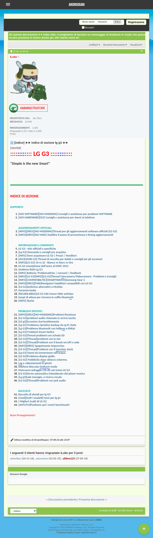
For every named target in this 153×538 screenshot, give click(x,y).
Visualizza (135, 44)
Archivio (138, 510)
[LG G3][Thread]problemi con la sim (39, 339)
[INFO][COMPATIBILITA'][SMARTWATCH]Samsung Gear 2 (51, 280)
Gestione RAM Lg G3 (30, 269)
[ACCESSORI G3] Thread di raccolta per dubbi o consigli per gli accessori (60, 259)
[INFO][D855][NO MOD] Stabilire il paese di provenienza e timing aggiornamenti (65, 235)
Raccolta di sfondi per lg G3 (34, 394)
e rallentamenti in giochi (35, 363)
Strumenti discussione (114, 44)
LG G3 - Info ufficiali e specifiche (37, 248)
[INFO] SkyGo (26, 300)
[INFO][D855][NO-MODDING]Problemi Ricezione (47, 314)
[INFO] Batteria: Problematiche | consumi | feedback (49, 273)
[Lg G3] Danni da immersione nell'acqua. (42, 353)
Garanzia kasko (27, 290)
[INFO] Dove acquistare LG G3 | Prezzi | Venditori (47, 255)
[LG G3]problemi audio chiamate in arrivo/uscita (47, 318)
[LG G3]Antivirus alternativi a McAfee (40, 287)
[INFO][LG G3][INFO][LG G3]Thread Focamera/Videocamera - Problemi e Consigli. (67, 277)
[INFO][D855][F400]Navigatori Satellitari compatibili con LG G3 (55, 283)
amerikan (15, 458)
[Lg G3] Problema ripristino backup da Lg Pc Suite (47, 325)
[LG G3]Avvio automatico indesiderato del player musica (51, 373)
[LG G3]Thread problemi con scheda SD (41, 335)
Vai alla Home (125, 510)
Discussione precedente (62, 499)
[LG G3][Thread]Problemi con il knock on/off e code (48, 342)
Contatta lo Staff (107, 510)
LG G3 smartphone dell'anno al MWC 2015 (43, 266)
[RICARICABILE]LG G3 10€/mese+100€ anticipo (45, 294)
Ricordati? (88, 28)
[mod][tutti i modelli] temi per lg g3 (39, 398)
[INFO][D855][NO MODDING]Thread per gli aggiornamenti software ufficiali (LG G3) (67, 231)
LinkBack (93, 44)
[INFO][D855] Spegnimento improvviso (41, 346)
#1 (142, 51)
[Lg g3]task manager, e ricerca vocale (40, 377)
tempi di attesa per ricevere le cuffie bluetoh (45, 298)
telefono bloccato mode (37, 367)
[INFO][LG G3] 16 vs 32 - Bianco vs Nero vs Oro (45, 262)
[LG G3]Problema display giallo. (36, 356)
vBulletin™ (76, 524)
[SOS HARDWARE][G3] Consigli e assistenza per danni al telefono (56, 217)
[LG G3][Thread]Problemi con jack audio (42, 380)
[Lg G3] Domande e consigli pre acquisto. (42, 252)
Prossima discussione (92, 499)
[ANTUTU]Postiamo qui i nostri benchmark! (44, 405)
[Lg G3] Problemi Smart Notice (36, 332)
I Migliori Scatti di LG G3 (32, 401)
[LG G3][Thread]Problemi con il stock (45, 350)
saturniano (42, 458)
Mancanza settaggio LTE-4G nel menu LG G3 (44, 370)
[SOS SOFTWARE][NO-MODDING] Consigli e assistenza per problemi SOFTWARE (65, 214)
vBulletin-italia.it (89, 532)
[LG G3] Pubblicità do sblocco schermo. (43, 360)
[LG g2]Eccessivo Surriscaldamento (38, 321)
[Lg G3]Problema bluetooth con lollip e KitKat (46, 329)
